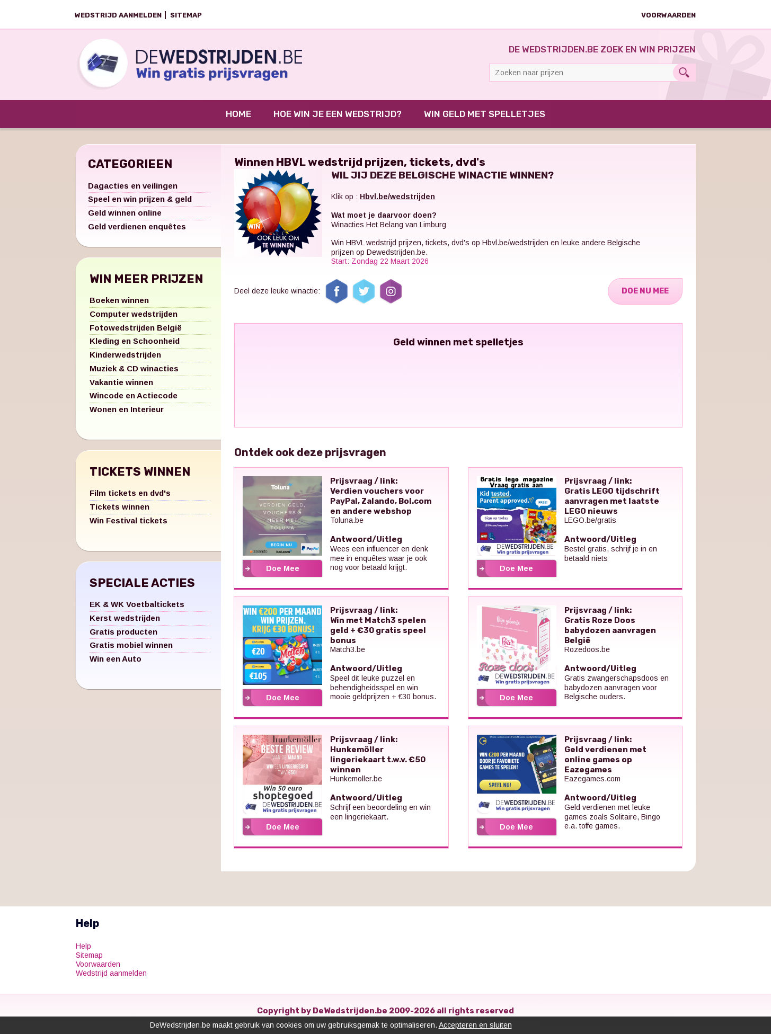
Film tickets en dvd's (130, 499)
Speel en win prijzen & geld (140, 205)
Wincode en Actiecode (134, 402)
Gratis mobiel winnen (131, 651)
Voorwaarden (668, 15)
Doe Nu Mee (644, 297)
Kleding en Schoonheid (135, 347)
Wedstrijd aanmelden (118, 15)
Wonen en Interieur (127, 415)
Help (83, 953)
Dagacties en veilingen (133, 192)
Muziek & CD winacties (134, 374)
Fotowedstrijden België (136, 333)
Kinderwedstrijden (125, 361)
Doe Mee (282, 575)
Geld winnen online (125, 219)
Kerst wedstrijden (125, 624)
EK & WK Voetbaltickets (137, 610)
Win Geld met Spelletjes (484, 120)
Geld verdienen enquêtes (137, 232)
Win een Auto (115, 665)
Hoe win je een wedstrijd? (337, 120)
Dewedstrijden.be (396, 258)
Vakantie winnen (121, 388)
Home (238, 120)
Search (684, 73)
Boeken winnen (119, 306)
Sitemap (186, 15)
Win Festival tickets (128, 526)
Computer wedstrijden (134, 320)
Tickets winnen (119, 513)
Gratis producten (123, 638)
